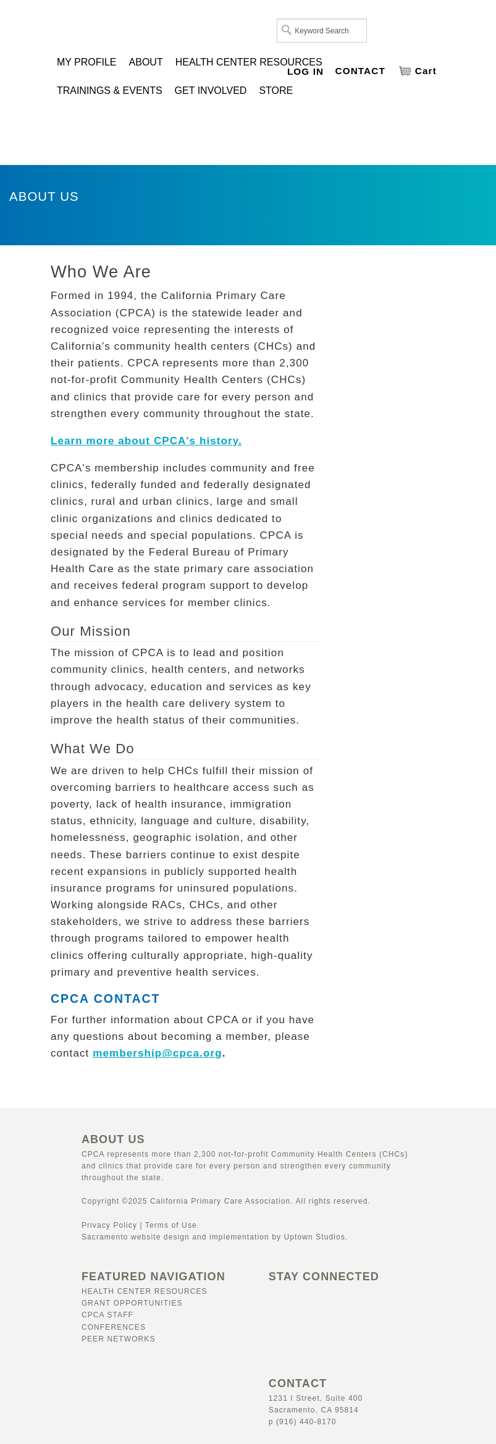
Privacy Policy (109, 1225)
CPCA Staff (107, 1315)
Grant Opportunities (132, 1303)
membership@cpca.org (157, 1053)
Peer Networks (119, 1339)
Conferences (114, 1327)
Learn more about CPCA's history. (146, 441)
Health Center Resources (145, 1291)
